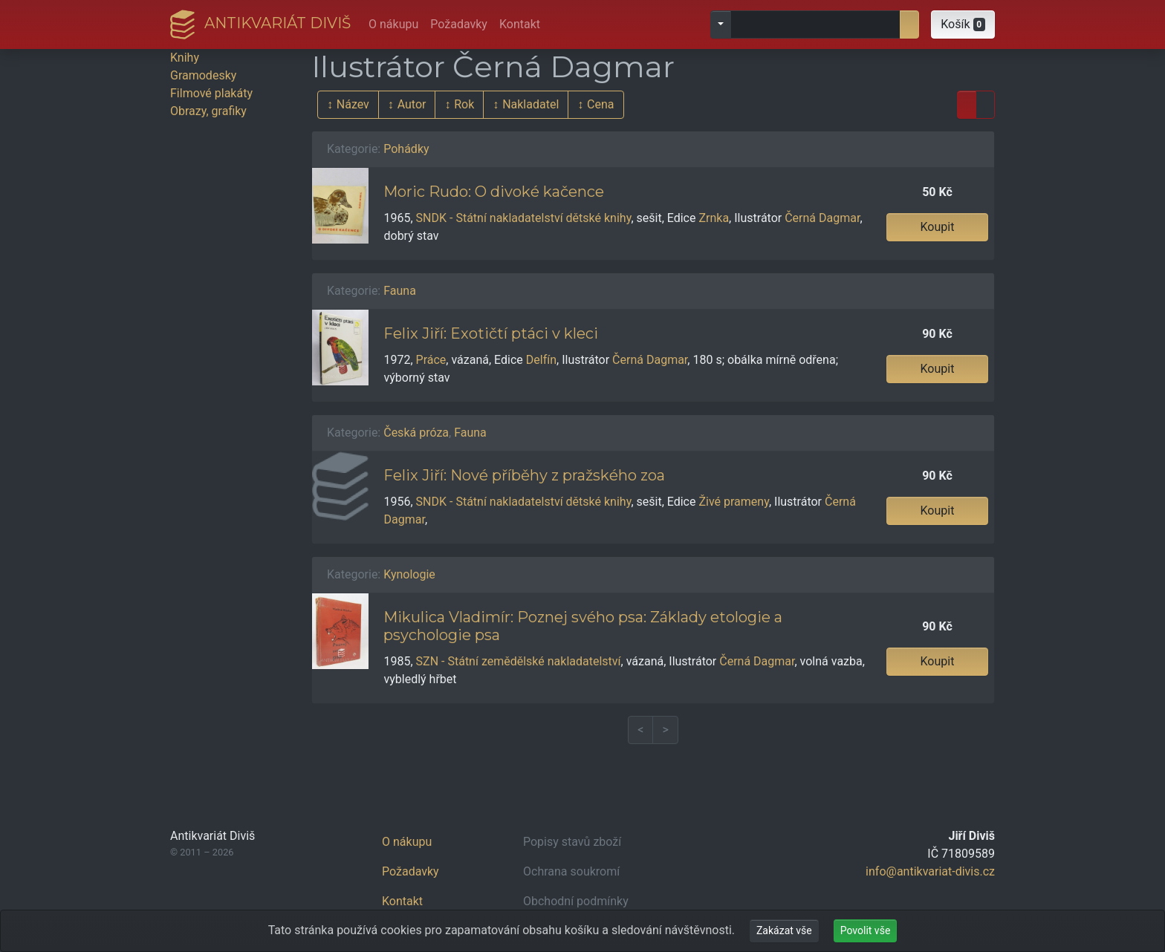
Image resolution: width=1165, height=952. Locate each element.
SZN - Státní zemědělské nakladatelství (518, 661)
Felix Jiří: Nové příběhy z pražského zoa (524, 475)
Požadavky (458, 24)
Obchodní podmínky (576, 901)
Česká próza (416, 433)
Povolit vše (865, 930)
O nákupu (393, 24)
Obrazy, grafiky (208, 111)
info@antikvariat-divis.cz (930, 871)
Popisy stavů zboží (572, 842)
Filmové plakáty (211, 93)
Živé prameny (733, 502)
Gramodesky (203, 75)
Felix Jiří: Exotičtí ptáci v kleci (490, 333)
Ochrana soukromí (571, 871)
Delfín (541, 360)
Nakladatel (530, 104)
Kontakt (519, 24)
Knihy (184, 57)
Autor (411, 104)
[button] (963, 24)
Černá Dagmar (822, 218)
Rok (464, 104)
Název (353, 104)
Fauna (399, 291)
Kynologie (409, 574)
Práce (431, 360)
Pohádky (406, 149)
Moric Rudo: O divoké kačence (493, 191)
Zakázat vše (784, 930)
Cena (600, 104)
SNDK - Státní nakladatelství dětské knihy (524, 218)
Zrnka (713, 218)
